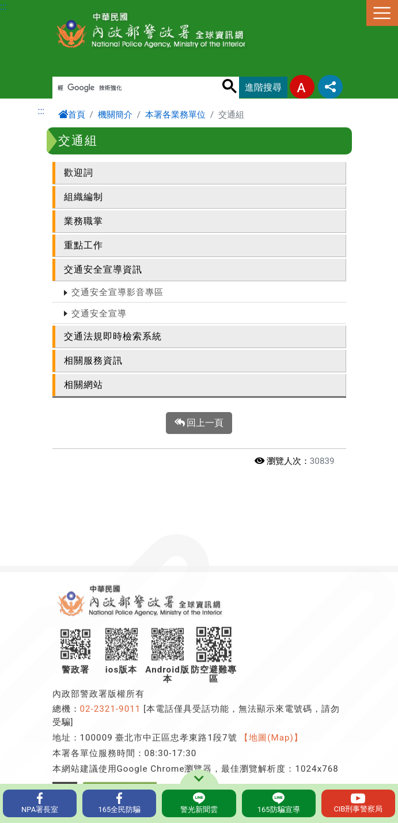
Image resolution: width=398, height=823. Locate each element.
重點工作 (83, 245)
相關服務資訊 (93, 360)
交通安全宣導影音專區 (117, 292)
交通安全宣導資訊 (103, 269)
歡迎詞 (78, 172)
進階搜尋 (263, 87)
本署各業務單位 (175, 115)
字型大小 (302, 87)
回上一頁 (199, 423)
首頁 (71, 115)
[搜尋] (130, 88)
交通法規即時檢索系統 (113, 336)
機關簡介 (115, 115)
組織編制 (83, 196)
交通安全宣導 (99, 313)
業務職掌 (83, 221)
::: (3, 6)
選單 (382, 13)
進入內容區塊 (27, 6)
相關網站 (83, 384)
